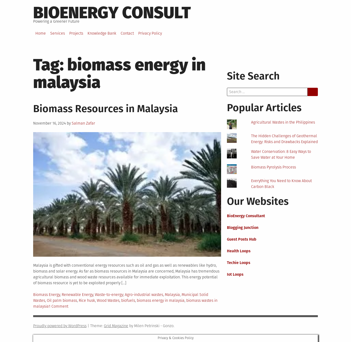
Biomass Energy (46, 294)
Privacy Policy (150, 33)
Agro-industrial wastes (144, 294)
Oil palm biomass (62, 300)
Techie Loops (238, 262)
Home (40, 33)
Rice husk (87, 300)
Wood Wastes (108, 300)
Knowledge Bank (102, 33)
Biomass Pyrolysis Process (273, 167)
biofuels (128, 300)
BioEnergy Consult (112, 13)
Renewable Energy (77, 294)
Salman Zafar (83, 123)
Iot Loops (235, 274)
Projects (76, 33)
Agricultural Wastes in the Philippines (283, 122)
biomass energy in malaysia (161, 300)
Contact (127, 33)
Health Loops (239, 251)
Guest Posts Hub (241, 239)
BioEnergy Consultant (246, 216)
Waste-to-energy (109, 294)
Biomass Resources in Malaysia (105, 109)
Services (57, 33)
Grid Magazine (116, 325)
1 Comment (58, 306)
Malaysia (172, 294)
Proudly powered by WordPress (60, 325)
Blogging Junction (242, 227)
